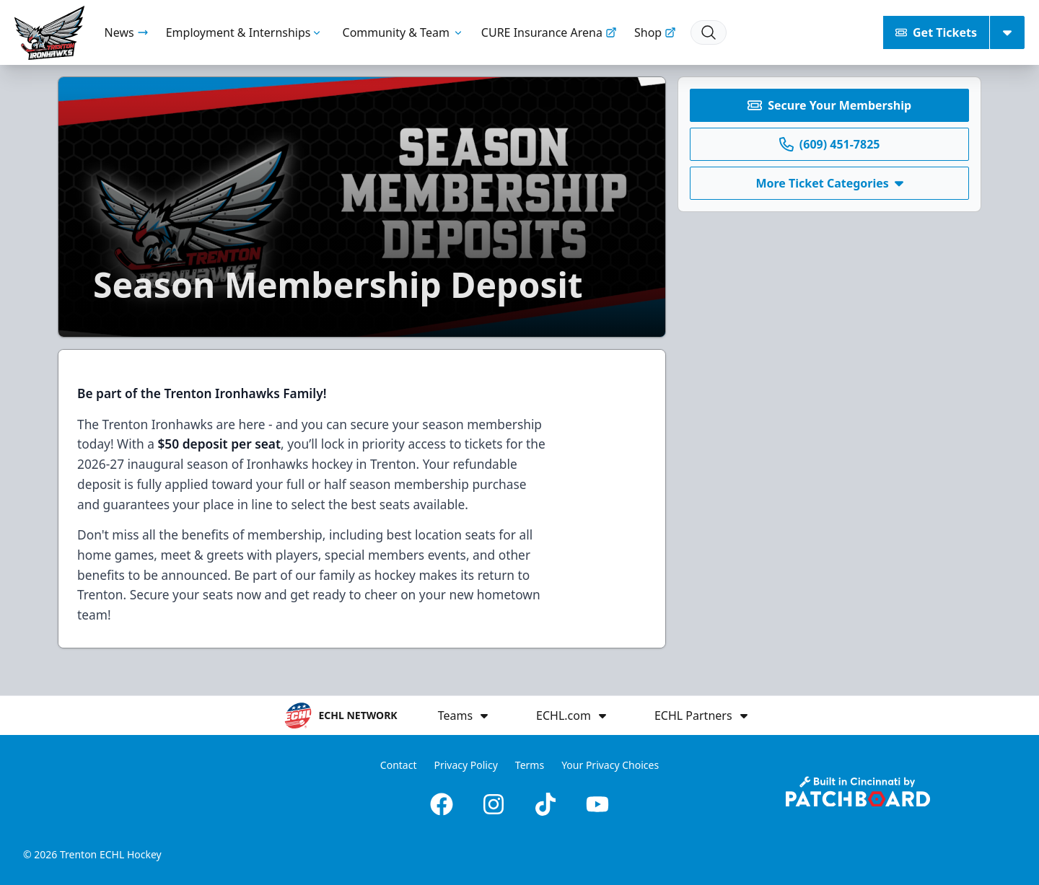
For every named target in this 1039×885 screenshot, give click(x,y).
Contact (398, 765)
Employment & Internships (245, 32)
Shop (655, 32)
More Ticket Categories (829, 183)
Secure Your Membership (829, 105)
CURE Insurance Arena (549, 32)
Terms (529, 765)
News (127, 32)
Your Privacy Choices (610, 765)
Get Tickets (936, 32)
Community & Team (403, 32)
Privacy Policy (465, 765)
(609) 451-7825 (829, 144)
